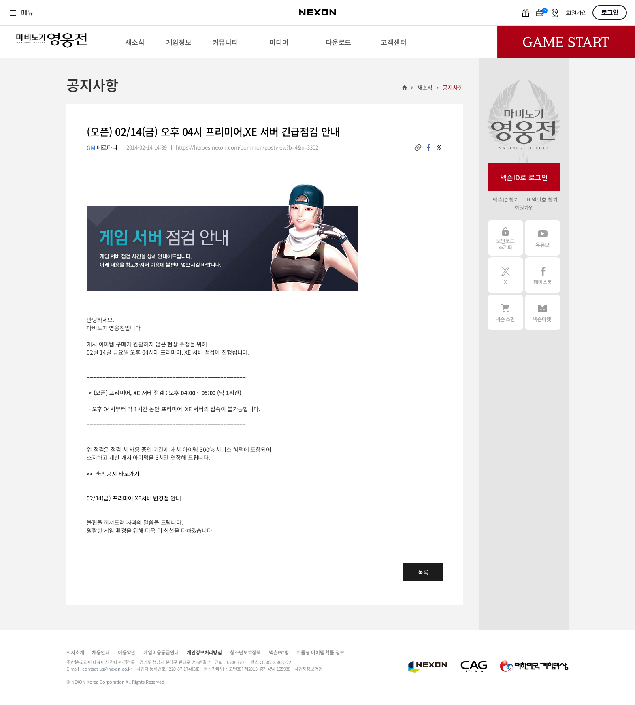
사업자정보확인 (308, 668)
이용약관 (126, 652)
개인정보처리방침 (204, 652)
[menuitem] (134, 42)
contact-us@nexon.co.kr (107, 668)
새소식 (425, 87)
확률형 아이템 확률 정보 (320, 652)
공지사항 (453, 87)
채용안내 (100, 652)
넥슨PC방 (278, 652)
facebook (428, 147)
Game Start (566, 42)
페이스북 (542, 275)
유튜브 (542, 238)
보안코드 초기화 (505, 238)
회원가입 (576, 13)
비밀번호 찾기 (542, 199)
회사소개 (75, 652)
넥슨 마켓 (542, 312)
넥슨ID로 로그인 (524, 177)
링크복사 (418, 147)
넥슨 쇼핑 (505, 312)
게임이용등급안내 (161, 652)
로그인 (609, 12)
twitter (439, 147)
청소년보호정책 (245, 652)
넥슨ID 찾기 (506, 199)
